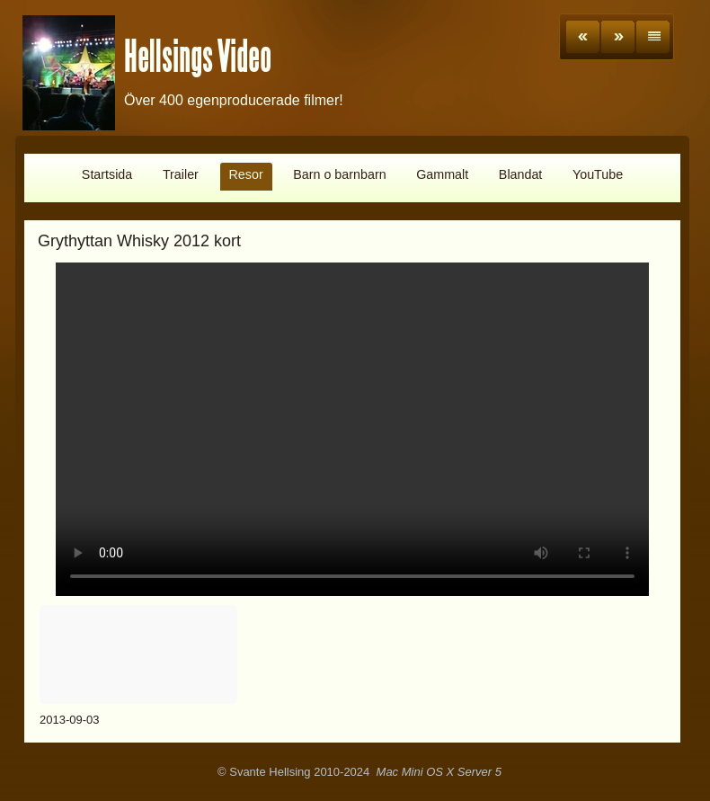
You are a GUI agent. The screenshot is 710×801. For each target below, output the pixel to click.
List (653, 37)
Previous (582, 37)
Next (618, 37)
